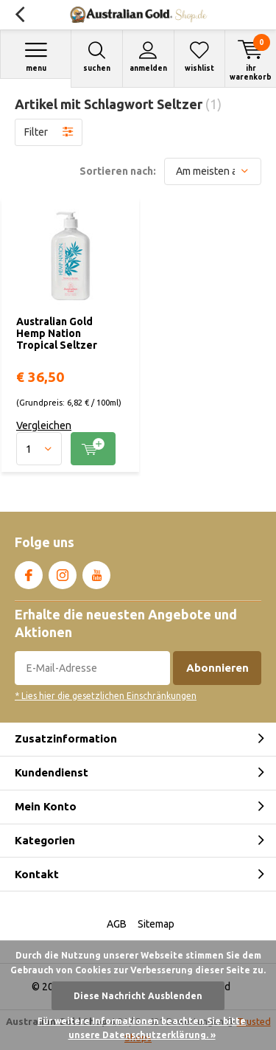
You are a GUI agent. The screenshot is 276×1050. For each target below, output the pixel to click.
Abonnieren (217, 667)
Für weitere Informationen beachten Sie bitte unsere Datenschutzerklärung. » (142, 1028)
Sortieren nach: (117, 171)
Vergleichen (43, 425)
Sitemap (156, 924)
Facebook (29, 572)
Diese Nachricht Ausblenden (138, 996)
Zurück (19, 14)
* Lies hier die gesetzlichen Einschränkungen (106, 695)
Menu (36, 56)
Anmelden (148, 56)
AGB (117, 924)
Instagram (63, 572)
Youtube (96, 572)
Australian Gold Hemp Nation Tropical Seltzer (56, 333)
